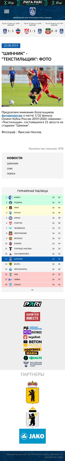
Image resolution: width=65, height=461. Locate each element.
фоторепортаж (12, 115)
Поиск (11, 174)
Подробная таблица (32, 289)
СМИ (9, 169)
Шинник (12, 164)
